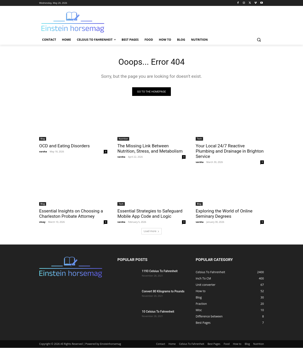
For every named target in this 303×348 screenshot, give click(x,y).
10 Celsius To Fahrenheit (158, 311)
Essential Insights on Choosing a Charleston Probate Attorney (71, 214)
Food (227, 344)
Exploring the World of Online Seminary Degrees (224, 214)
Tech (199, 138)
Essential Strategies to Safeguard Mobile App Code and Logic (149, 214)
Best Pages (214, 344)
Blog (42, 138)
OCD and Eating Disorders (64, 146)
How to (237, 344)
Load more (151, 231)
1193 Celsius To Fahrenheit (160, 271)
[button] (259, 40)
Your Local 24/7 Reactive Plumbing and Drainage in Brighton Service (230, 151)
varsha (43, 151)
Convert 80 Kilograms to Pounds (163, 291)
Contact (160, 344)
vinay (42, 222)
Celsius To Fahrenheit (191, 344)
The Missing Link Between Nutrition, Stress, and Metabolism (150, 149)
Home (172, 344)
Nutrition (123, 138)
